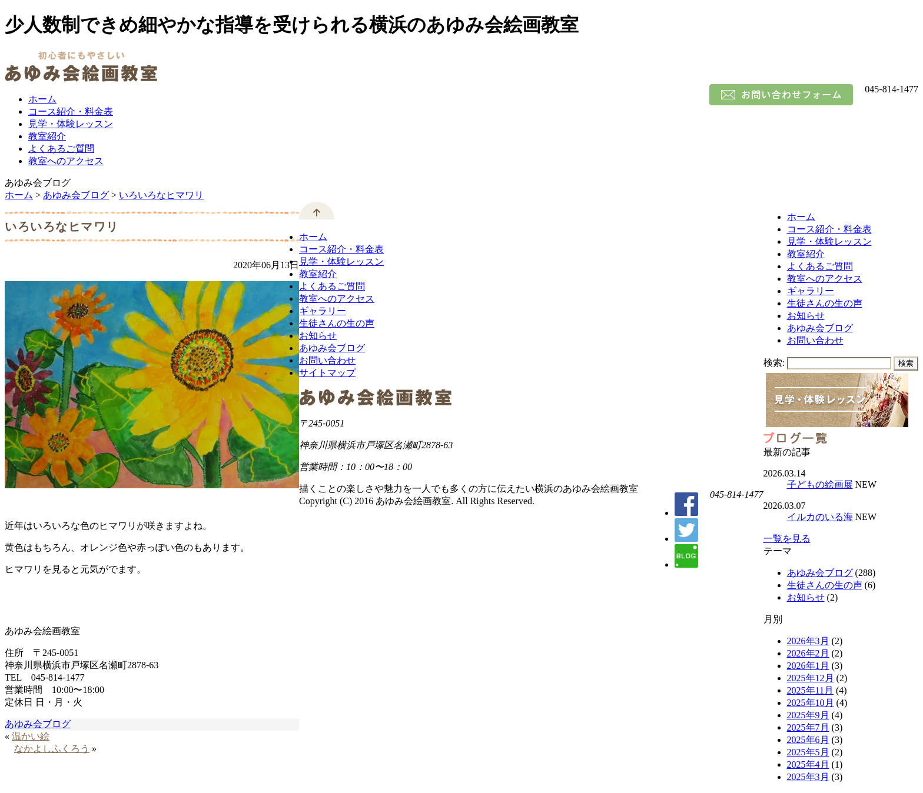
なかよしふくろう (51, 749)
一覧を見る (787, 539)
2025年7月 (808, 727)
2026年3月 (808, 641)
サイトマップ (327, 373)
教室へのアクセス (66, 161)
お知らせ (806, 316)
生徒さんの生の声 (824, 303)
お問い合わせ (815, 340)
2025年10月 (810, 703)
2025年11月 (810, 690)
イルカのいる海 (820, 517)
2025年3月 (808, 777)
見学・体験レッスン (70, 124)
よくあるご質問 (61, 149)
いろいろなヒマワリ (161, 195)
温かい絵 (30, 736)
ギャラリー (810, 291)
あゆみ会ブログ (76, 195)
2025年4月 (808, 764)
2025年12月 (810, 678)
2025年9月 (808, 715)
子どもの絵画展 (820, 484)
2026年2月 (808, 653)
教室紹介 (47, 136)
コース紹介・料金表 (70, 111)
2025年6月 (808, 740)
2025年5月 (808, 752)
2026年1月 (808, 666)
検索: (774, 363)
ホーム (42, 99)
